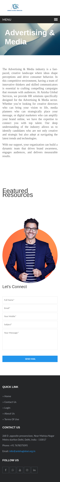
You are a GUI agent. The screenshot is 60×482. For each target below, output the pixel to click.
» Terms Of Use (10, 419)
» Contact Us (9, 402)
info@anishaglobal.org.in (22, 451)
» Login (6, 407)
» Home (6, 396)
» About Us (8, 413)
